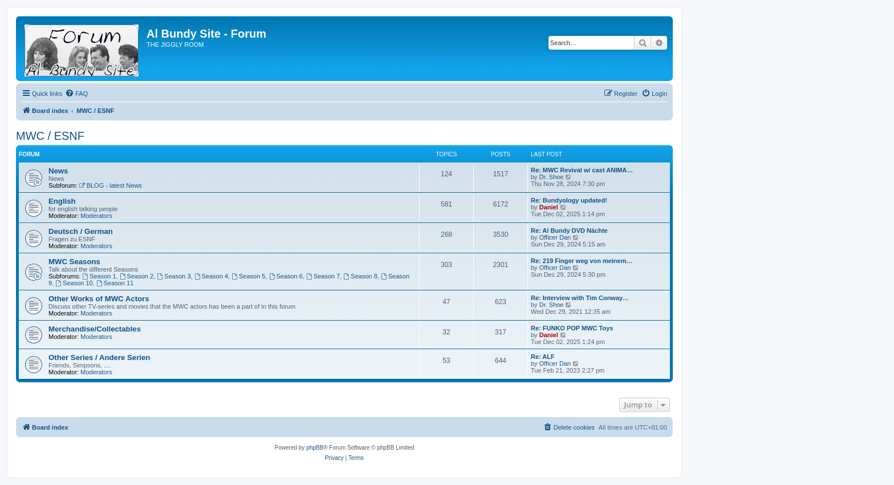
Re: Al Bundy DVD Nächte (569, 230)
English (62, 201)
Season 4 (211, 276)
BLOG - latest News (110, 185)
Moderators (96, 215)
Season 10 (73, 283)
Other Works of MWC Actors (98, 298)
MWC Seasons (74, 261)
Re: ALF (543, 356)
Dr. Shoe (551, 176)
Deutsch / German (80, 231)
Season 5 (248, 276)
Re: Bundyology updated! (569, 200)
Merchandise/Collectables (94, 329)
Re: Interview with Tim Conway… (580, 297)
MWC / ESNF (50, 136)
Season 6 (286, 276)
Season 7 (323, 276)
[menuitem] (76, 93)
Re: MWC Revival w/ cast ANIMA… (582, 170)
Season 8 (360, 276)
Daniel (548, 207)
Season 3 (173, 276)
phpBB (314, 447)
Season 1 (99, 276)
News (58, 171)
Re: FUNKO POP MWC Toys (572, 328)
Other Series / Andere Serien (99, 357)
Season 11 (114, 283)
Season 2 (136, 276)
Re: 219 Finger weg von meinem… (582, 260)
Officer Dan (555, 237)
